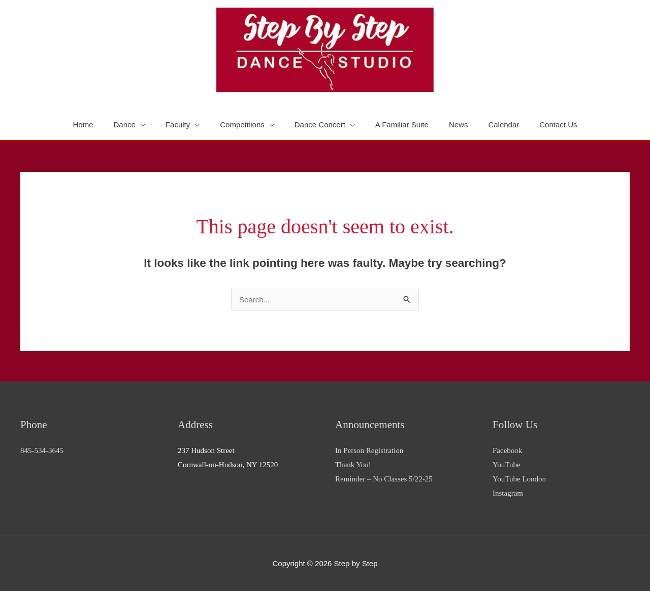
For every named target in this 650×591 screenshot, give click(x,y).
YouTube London (519, 479)
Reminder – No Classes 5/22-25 (384, 479)
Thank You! (353, 465)
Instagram (508, 493)
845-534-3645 (41, 450)
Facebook (507, 450)
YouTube (507, 465)
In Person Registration (369, 450)
